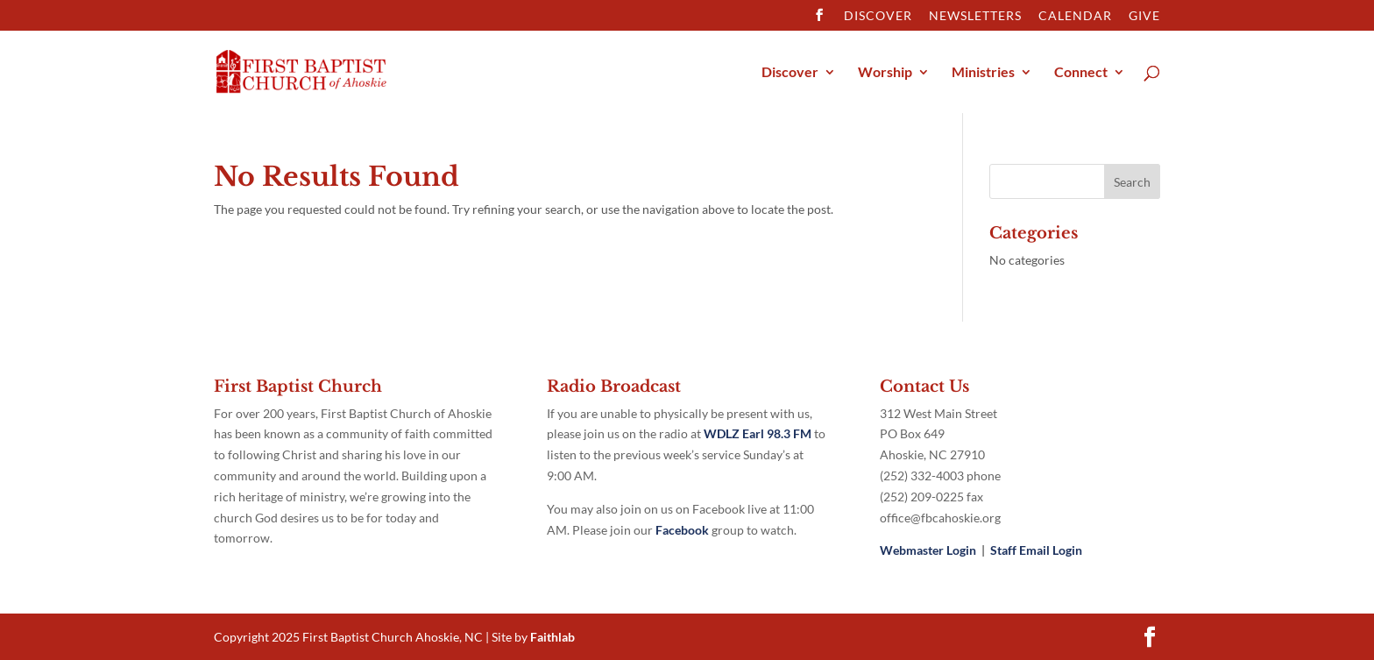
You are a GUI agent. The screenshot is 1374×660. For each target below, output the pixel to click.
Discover (878, 16)
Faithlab (552, 636)
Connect (1081, 73)
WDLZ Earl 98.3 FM (759, 433)
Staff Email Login (1036, 550)
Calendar (1075, 16)
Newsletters (975, 16)
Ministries (983, 73)
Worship (885, 73)
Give (1144, 16)
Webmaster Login (928, 550)
